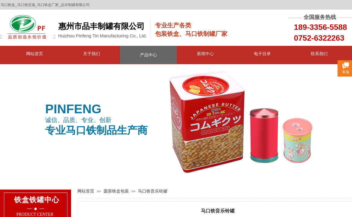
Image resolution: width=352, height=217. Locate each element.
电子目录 (262, 53)
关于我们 (91, 53)
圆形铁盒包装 (116, 191)
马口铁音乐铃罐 (152, 191)
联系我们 (319, 53)
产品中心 (148, 54)
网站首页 (34, 53)
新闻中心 (205, 53)
